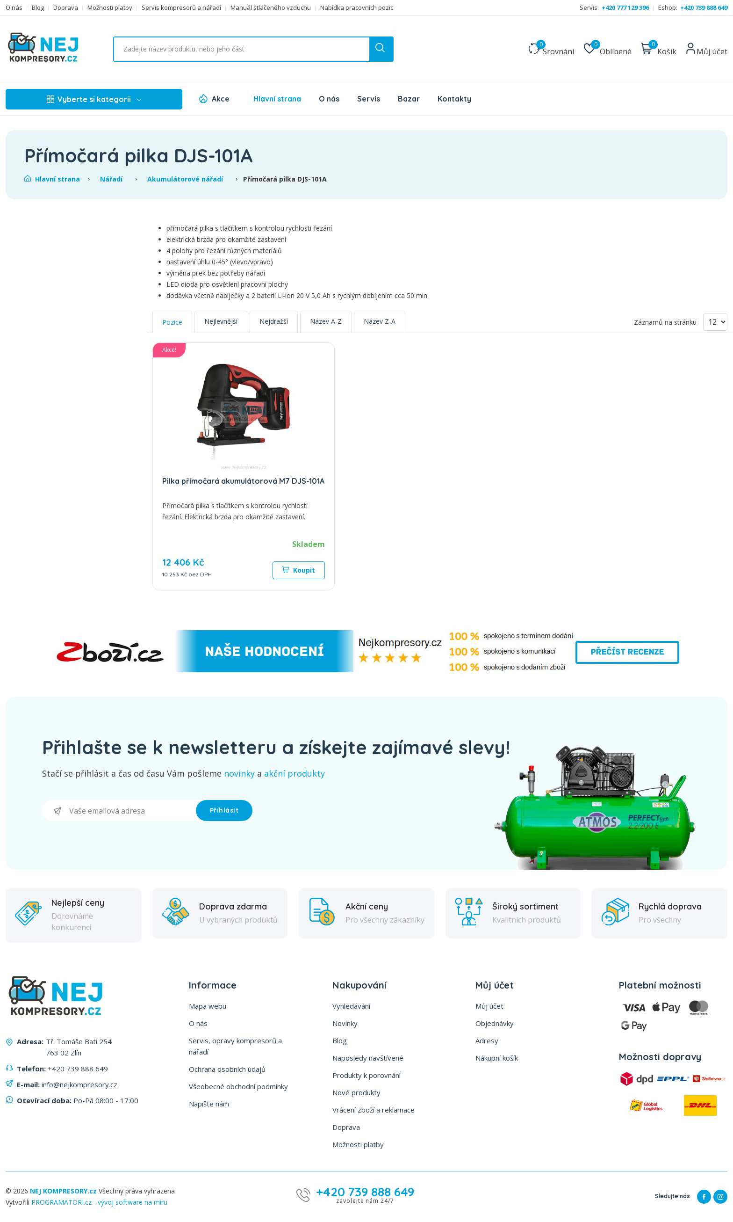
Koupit (298, 570)
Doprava (65, 8)
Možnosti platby (109, 8)
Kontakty (454, 98)
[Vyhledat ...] (253, 49)
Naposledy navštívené (367, 1057)
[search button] (381, 49)
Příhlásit (224, 810)
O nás (14, 8)
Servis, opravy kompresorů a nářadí (235, 1046)
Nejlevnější (220, 321)
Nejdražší (273, 321)
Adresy (486, 1040)
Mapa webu (207, 1006)
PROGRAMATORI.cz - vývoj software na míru (99, 1202)
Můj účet (489, 1006)
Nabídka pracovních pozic (356, 8)
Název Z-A (379, 321)
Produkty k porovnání (366, 1075)
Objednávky (494, 1023)
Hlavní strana (277, 98)
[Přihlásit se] (119, 810)
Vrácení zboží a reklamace (373, 1109)
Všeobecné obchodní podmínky (238, 1086)
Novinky (345, 1023)
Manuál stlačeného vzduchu (270, 8)
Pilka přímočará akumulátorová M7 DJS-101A (243, 481)
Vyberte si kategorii (94, 99)
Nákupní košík (496, 1057)
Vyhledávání (351, 1006)
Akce (221, 98)
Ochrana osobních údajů (227, 1069)
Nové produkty (356, 1092)
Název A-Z (326, 321)
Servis (368, 98)
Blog (38, 8)
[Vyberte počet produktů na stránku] (715, 322)
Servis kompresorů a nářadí (181, 8)
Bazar (409, 98)
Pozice (172, 322)
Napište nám (209, 1103)
